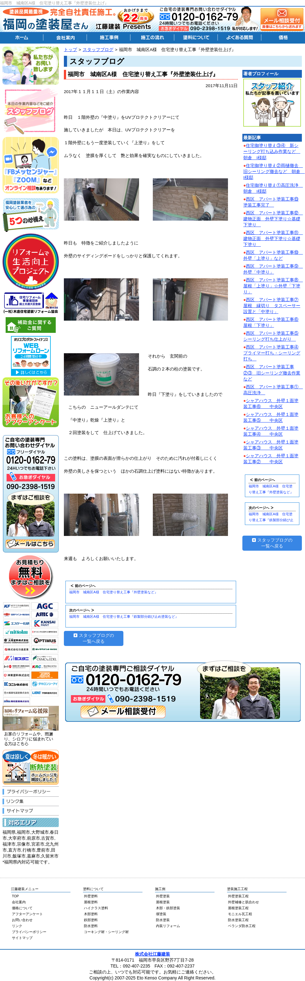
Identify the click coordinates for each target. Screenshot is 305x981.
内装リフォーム (168, 926)
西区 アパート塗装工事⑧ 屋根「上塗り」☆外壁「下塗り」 (273, 286)
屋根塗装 (163, 902)
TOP (15, 896)
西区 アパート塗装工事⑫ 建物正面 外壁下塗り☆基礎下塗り (273, 219)
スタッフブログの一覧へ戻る (94, 638)
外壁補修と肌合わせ (243, 902)
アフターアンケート (27, 914)
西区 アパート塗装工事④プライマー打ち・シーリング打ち (271, 353)
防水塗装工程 (238, 920)
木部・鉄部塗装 (168, 908)
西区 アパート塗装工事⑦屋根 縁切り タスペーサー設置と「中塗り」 (271, 305)
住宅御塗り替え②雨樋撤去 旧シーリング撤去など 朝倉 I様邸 (274, 171)
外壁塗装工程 (238, 896)
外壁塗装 (163, 896)
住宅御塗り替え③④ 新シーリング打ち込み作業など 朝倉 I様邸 (271, 151)
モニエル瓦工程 (240, 914)
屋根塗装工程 (238, 908)
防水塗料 (91, 926)
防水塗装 (163, 920)
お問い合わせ (22, 920)
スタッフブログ (98, 49)
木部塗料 (91, 914)
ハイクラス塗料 (96, 908)
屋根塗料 (91, 902)
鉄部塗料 (91, 920)
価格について (22, 908)
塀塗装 (161, 914)
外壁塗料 (91, 896)
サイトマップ (22, 938)
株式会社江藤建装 (152, 954)
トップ (70, 49)
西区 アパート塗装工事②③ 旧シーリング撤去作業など (271, 373)
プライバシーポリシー (29, 932)
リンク (17, 926)
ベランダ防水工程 (242, 926)
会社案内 (19, 902)
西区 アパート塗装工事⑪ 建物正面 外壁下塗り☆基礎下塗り (273, 238)
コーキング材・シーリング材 (106, 932)
